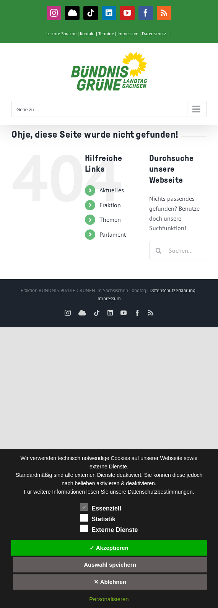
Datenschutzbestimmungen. (161, 492)
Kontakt (87, 33)
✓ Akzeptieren (109, 548)
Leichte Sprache (61, 33)
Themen (110, 219)
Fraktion (110, 205)
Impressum (127, 33)
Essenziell (100, 507)
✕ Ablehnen (110, 582)
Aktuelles (111, 190)
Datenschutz (154, 33)
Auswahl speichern (110, 564)
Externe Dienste (109, 529)
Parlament (112, 234)
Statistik (98, 518)
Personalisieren (109, 599)
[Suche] (158, 250)
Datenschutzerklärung (172, 290)
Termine (106, 33)
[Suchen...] (180, 250)
